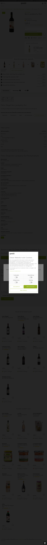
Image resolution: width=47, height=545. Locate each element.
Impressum (12, 271)
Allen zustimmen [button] (30, 286)
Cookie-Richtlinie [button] (14, 264)
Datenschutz (18, 271)
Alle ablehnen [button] (16, 286)
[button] (45, 543)
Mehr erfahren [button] (23, 290)
